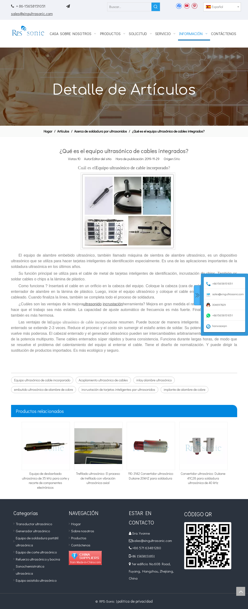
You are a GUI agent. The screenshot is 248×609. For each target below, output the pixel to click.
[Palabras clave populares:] (155, 7)
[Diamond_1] (85, 558)
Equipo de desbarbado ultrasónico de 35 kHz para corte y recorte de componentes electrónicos (45, 480)
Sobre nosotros (82, 530)
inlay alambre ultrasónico (154, 380)
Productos (78, 538)
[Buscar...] (129, 7)
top (240, 591)
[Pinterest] (194, 5)
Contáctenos (80, 545)
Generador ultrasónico (33, 530)
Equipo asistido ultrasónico (36, 580)
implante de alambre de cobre (184, 389)
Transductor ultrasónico (34, 523)
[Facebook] (179, 5)
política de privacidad (135, 601)
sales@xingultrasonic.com (32, 13)
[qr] (207, 545)
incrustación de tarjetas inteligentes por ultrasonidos (118, 389)
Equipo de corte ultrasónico (36, 552)
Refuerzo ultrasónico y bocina (38, 559)
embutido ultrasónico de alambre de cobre (43, 389)
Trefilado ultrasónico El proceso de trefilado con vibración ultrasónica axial (98, 478)
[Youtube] (187, 5)
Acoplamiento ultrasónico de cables (103, 380)
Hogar (76, 523)
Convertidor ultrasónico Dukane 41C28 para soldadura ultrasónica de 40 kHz (203, 478)
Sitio (177, 159)
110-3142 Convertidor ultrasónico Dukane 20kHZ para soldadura (150, 475)
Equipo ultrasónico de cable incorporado (42, 380)
